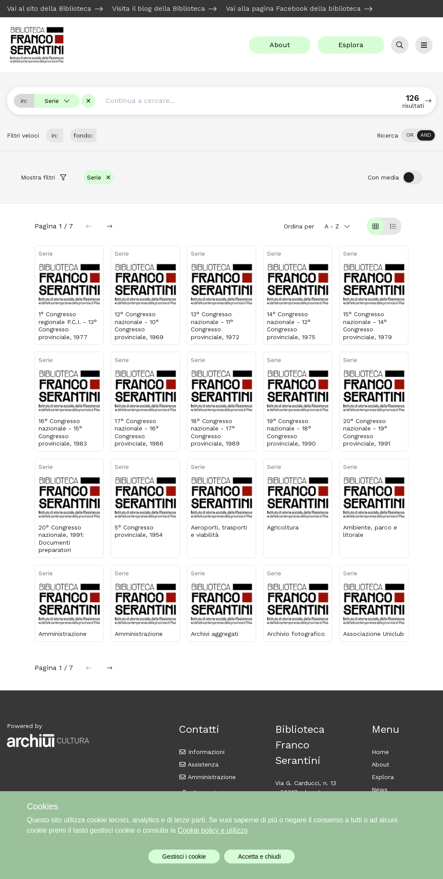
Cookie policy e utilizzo (213, 830)
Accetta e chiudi (259, 856)
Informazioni (202, 751)
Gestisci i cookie (184, 856)
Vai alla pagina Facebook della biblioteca (293, 8)
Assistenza (199, 764)
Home (380, 751)
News (380, 789)
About (280, 45)
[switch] (418, 135)
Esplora (350, 45)
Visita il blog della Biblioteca (158, 8)
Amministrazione (207, 776)
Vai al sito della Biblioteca (49, 8)
